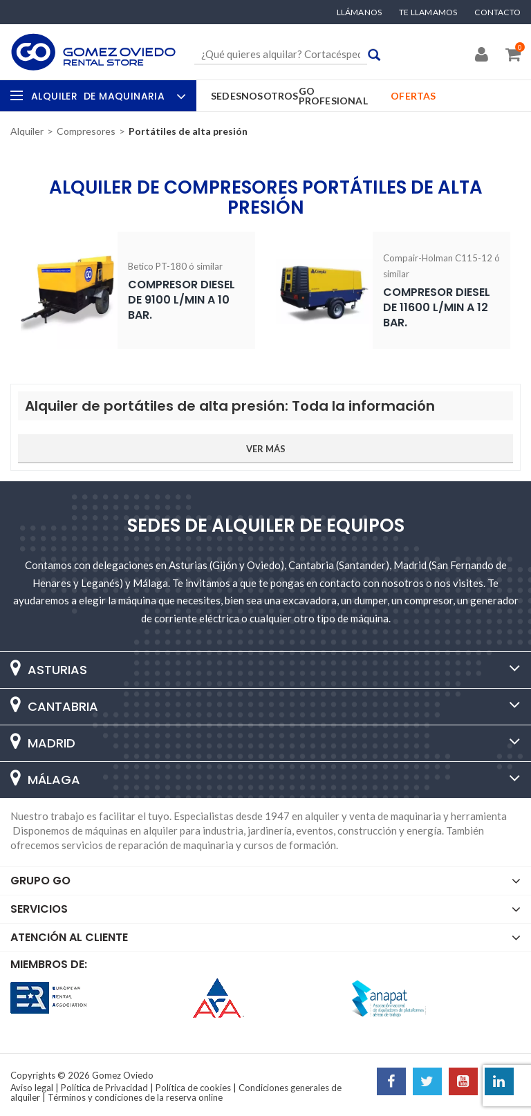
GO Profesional (333, 95)
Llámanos (359, 12)
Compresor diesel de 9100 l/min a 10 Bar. (181, 300)
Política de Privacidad (104, 1087)
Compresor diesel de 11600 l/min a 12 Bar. (436, 307)
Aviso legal (31, 1087)
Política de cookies (193, 1087)
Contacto (497, 12)
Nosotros (270, 96)
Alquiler (107, 96)
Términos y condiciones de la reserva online (135, 1097)
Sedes (226, 96)
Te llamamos (428, 12)
